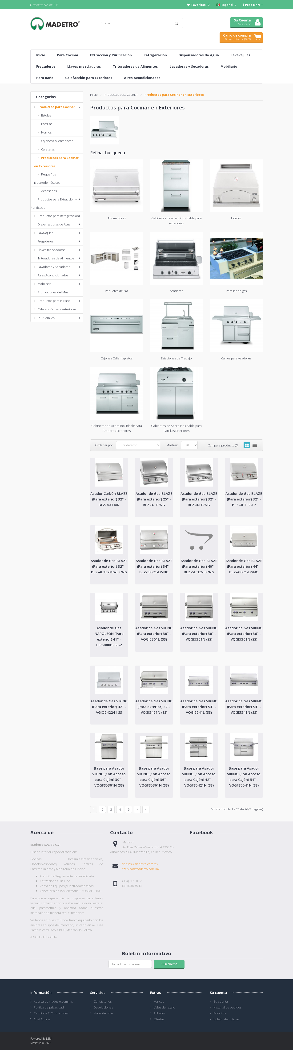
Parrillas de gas (236, 291)
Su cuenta (220, 1001)
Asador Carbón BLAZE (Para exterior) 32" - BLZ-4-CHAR (109, 499)
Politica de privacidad (49, 1007)
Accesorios (49, 191)
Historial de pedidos (227, 1007)
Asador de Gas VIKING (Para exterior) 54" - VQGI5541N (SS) (243, 707)
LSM (49, 1039)
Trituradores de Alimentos (56, 258)
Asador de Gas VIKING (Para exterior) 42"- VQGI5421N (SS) (154, 707)
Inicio (94, 94)
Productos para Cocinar (56, 107)
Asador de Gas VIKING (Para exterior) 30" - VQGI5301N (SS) (198, 633)
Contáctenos (103, 1001)
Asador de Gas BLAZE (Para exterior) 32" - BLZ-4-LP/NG (199, 499)
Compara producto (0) (223, 445)
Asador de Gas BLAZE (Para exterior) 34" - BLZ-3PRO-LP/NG (154, 566)
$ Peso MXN (253, 5)
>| (146, 809)
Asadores (176, 291)
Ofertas (159, 1019)
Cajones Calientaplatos (57, 141)
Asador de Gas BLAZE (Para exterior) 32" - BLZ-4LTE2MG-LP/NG (109, 566)
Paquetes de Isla (116, 291)
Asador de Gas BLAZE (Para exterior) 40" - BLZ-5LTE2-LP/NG (199, 566)
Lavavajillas (45, 233)
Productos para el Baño (54, 301)
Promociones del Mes (53, 292)
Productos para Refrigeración (58, 216)
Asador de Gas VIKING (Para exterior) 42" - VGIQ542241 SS (109, 707)
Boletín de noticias (226, 1019)
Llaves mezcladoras (51, 250)
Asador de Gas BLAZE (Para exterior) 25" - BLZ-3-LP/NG (154, 499)
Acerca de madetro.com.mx (53, 1001)
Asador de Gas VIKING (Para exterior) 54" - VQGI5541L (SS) (198, 707)
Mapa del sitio (103, 1013)
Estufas (46, 115)
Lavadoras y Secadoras (54, 267)
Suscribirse (169, 964)
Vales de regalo (164, 1007)
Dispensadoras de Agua (54, 224)
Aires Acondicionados (53, 275)
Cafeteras (48, 149)
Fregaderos (45, 241)
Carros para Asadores (236, 358)
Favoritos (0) (200, 5)
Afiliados (159, 1013)
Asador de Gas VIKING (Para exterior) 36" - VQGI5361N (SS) (243, 633)
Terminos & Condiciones (51, 1013)
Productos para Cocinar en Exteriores (174, 94)
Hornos (46, 132)
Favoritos (219, 1013)
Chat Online (42, 1019)
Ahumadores (117, 218)
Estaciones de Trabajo (176, 358)
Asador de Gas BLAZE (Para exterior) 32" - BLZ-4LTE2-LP (243, 499)
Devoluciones (103, 1007)
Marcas (159, 1001)
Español (226, 5)
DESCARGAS (46, 318)
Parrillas (46, 124)
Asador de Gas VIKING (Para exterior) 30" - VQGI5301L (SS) (154, 633)
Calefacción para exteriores (57, 309)
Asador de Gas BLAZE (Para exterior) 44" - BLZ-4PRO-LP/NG (243, 566)
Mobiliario (45, 284)
